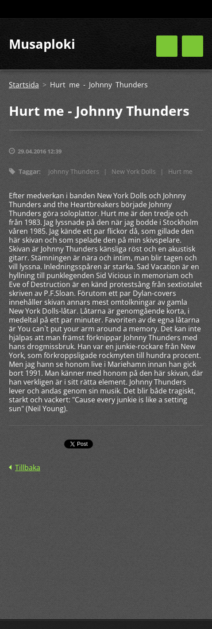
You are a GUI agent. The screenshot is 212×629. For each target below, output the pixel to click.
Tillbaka (27, 467)
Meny (192, 46)
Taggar (29, 171)
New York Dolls (134, 171)
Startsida (24, 85)
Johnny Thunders (73, 171)
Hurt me (180, 171)
